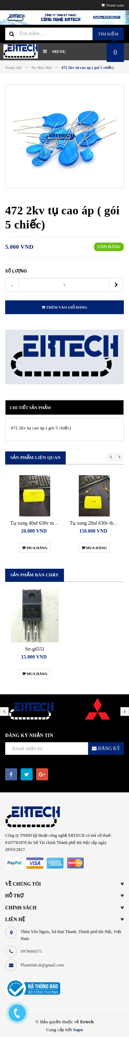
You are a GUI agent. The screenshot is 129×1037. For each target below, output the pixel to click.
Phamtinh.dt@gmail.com (42, 965)
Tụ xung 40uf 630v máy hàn (38, 523)
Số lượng (16, 271)
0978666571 (31, 951)
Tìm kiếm (108, 33)
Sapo (78, 1029)
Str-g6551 (35, 649)
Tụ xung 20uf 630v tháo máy (99, 523)
